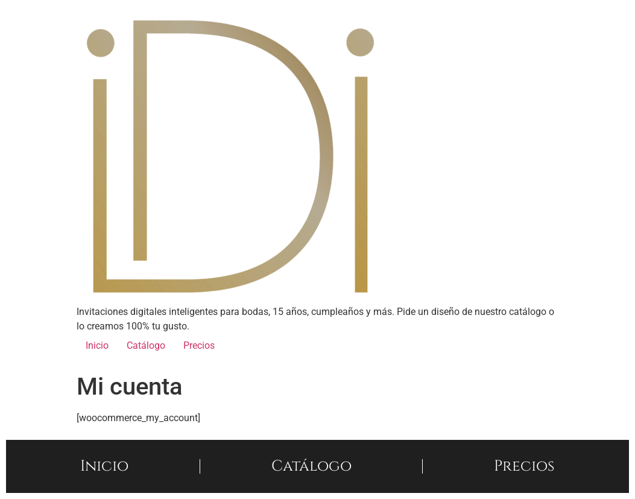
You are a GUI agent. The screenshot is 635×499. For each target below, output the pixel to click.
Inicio (97, 345)
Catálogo (146, 345)
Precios (199, 345)
